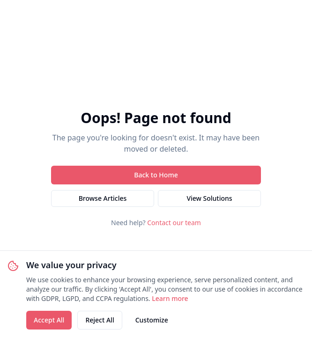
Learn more (170, 298)
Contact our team (174, 222)
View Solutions (209, 198)
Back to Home (156, 174)
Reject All (99, 319)
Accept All (49, 319)
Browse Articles (103, 198)
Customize (151, 319)
